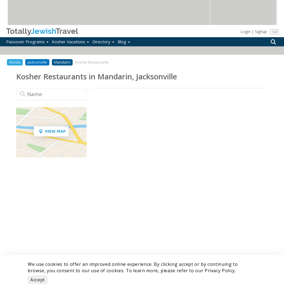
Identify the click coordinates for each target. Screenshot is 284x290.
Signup (261, 31)
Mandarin (62, 62)
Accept (37, 280)
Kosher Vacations (70, 41)
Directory (103, 41)
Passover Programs (27, 41)
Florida (15, 62)
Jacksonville (37, 62)
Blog (124, 41)
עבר (275, 31)
